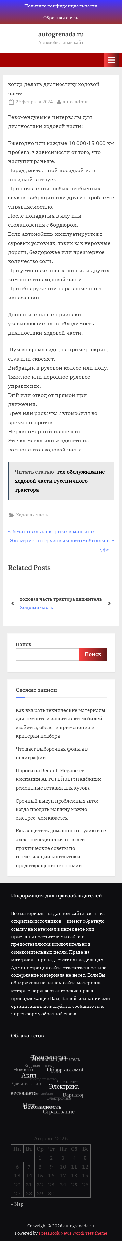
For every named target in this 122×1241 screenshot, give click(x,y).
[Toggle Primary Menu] (111, 60)
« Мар (17, 1204)
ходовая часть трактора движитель (61, 598)
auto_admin (76, 101)
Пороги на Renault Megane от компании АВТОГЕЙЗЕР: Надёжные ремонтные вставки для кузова (59, 779)
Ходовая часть (32, 515)
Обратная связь (60, 17)
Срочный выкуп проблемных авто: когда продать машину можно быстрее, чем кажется (57, 809)
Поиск (23, 644)
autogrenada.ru (61, 34)
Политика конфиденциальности (60, 6)
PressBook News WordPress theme (73, 1233)
